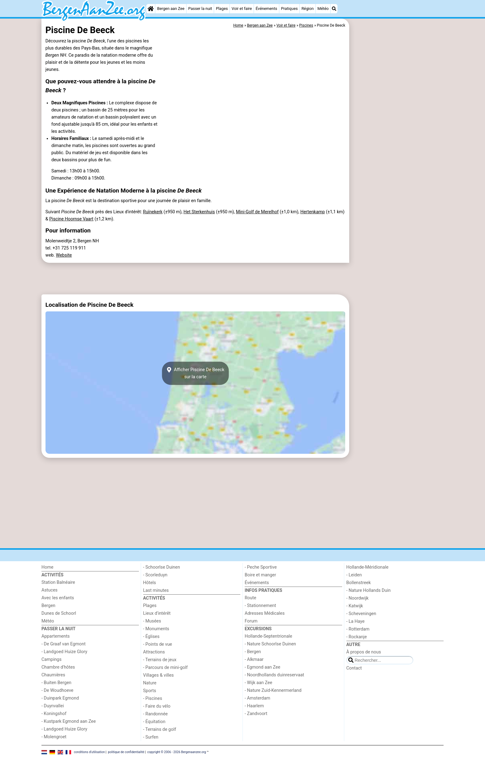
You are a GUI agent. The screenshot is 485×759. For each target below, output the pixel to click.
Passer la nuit (200, 8)
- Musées (152, 621)
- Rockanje (356, 637)
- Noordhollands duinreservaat (274, 675)
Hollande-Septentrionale (268, 636)
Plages (222, 8)
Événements (266, 8)
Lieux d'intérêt (157, 613)
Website (64, 255)
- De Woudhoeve (57, 690)
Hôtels (149, 582)
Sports (149, 690)
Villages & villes (158, 675)
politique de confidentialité (126, 752)
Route (250, 598)
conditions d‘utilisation (89, 752)
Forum (251, 621)
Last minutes (156, 590)
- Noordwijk (357, 598)
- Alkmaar (254, 659)
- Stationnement (260, 605)
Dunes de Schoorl (58, 613)
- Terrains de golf (159, 729)
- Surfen (150, 737)
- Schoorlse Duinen (161, 567)
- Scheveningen (361, 613)
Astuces (49, 590)
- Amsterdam (257, 698)
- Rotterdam (358, 629)
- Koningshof (54, 713)
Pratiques (289, 8)
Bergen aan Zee (170, 8)
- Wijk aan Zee (258, 682)
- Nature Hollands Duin (368, 590)
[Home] (150, 8)
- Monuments (156, 628)
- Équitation (154, 721)
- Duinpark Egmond (60, 698)
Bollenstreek (358, 582)
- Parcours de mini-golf (165, 667)
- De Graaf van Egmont (63, 644)
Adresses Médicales (265, 613)
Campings (51, 659)
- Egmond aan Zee (262, 667)
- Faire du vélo (156, 706)
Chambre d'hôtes (58, 667)
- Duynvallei (52, 706)
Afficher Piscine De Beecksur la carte (195, 373)
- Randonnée (155, 714)
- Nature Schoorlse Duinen (270, 644)
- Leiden (354, 575)
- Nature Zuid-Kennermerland (273, 690)
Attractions (154, 652)
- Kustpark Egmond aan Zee (68, 721)
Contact (354, 668)
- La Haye (355, 621)
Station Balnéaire (58, 582)
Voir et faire (242, 8)
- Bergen (253, 651)
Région (308, 8)
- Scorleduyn (155, 575)
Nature (150, 683)
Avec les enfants (57, 598)
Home (47, 567)
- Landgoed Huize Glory (64, 651)
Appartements (55, 636)
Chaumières (53, 675)
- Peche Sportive (261, 567)
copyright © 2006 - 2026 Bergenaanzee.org (176, 752)
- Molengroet (54, 736)
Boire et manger (260, 575)
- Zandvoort (256, 713)
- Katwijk (354, 606)
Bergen (48, 605)
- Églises (151, 636)
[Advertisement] (397, 161)
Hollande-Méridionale (367, 567)
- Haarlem (254, 706)
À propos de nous (363, 652)
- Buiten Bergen (56, 682)
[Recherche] (334, 8)
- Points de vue (157, 644)
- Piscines (152, 698)
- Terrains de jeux (160, 659)
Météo (322, 8)
